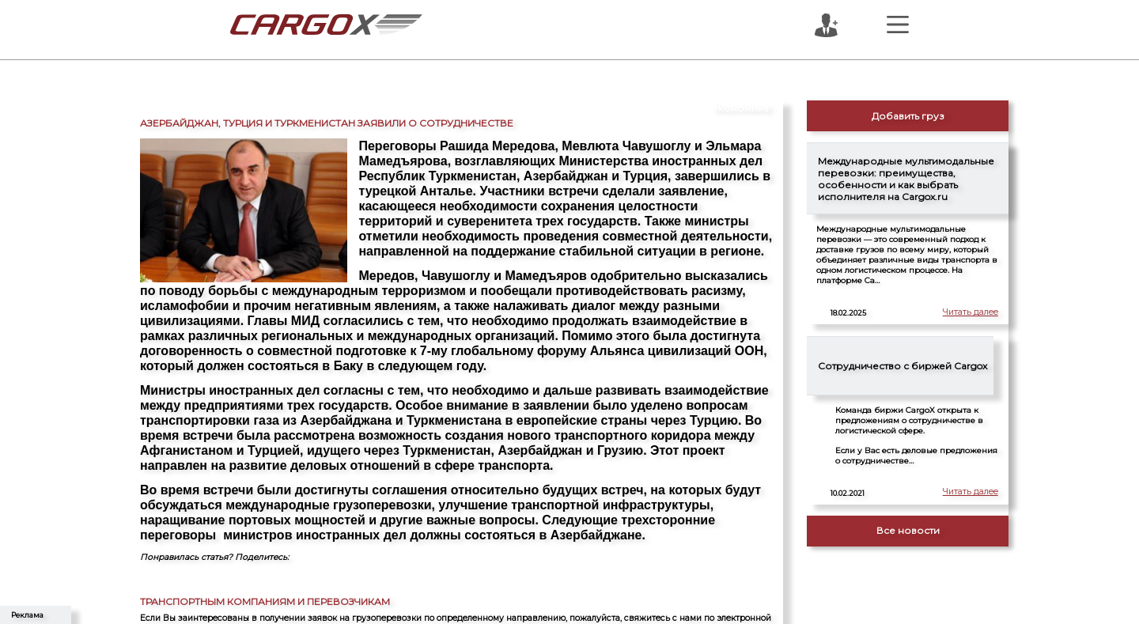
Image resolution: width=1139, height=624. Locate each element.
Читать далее (966, 313)
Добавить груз (908, 116)
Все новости (908, 530)
